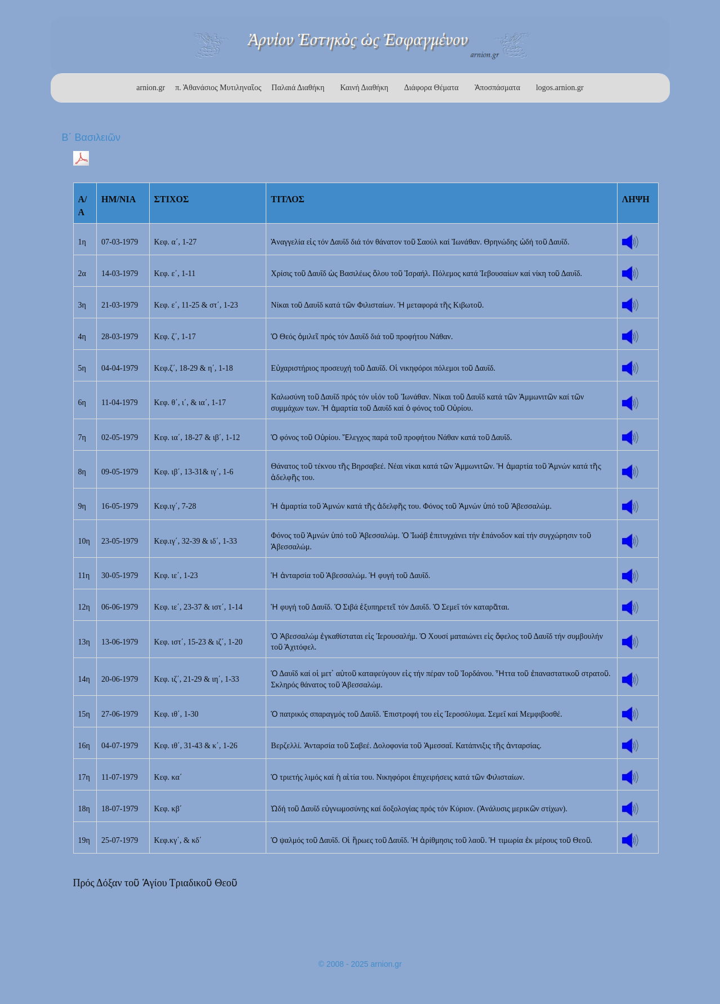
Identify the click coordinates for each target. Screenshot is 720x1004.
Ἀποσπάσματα (497, 87)
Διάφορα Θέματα (431, 87)
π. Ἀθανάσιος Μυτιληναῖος (218, 87)
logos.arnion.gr (560, 87)
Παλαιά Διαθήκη (297, 87)
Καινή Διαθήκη (364, 87)
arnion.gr (150, 87)
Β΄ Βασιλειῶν (91, 137)
